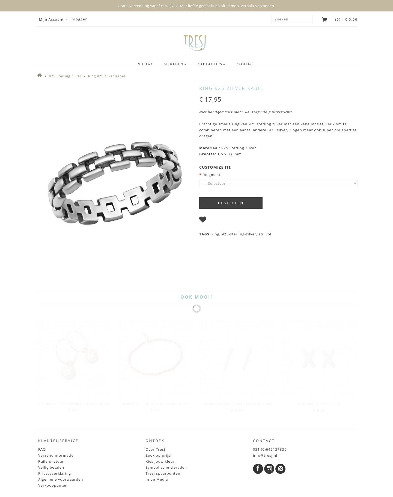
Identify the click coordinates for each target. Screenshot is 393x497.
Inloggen (79, 19)
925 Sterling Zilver (65, 76)
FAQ (42, 414)
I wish (214, 220)
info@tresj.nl (265, 420)
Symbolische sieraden (166, 432)
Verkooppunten (53, 450)
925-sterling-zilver (239, 234)
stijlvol (265, 234)
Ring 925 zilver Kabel (106, 76)
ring (215, 234)
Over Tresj (155, 414)
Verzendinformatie (56, 420)
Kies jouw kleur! (160, 426)
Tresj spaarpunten (162, 438)
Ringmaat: (212, 174)
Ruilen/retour (51, 426)
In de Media (156, 444)
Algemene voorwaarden (60, 444)
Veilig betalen (51, 432)
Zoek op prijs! (158, 420)
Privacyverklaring (54, 438)
